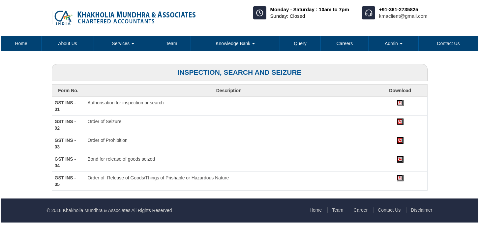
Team (171, 43)
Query (300, 43)
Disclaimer (421, 210)
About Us (67, 43)
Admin (394, 43)
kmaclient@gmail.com (403, 16)
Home (21, 43)
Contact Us (448, 43)
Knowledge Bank (235, 43)
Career (360, 210)
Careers (344, 43)
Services (123, 43)
